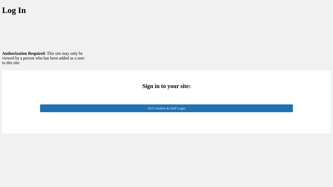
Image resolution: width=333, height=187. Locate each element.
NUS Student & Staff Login (166, 108)
